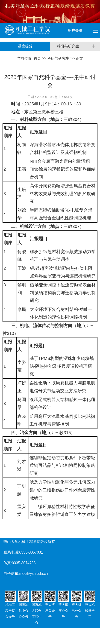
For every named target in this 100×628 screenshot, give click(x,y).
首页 (37, 58)
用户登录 (75, 30)
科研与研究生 (58, 58)
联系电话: (11, 552)
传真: (7, 563)
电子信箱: (11, 574)
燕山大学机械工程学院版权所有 (29, 542)
